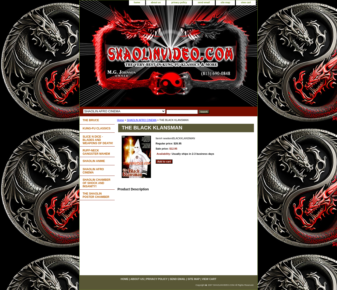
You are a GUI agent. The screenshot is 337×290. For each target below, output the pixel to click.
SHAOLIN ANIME (94, 161)
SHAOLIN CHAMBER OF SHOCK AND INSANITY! (96, 183)
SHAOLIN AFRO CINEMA (142, 120)
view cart (246, 2)
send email (204, 2)
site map (225, 2)
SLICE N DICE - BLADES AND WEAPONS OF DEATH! (98, 140)
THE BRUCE (91, 120)
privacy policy (179, 2)
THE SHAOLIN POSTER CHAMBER (96, 195)
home (137, 2)
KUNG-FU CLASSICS (96, 128)
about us (156, 2)
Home (120, 120)
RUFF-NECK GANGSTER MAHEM (96, 152)
